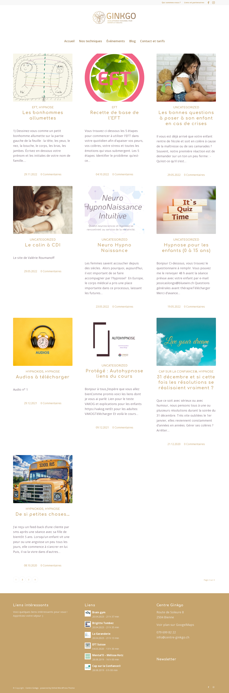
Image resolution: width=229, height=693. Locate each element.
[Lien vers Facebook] (208, 2)
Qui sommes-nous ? (171, 2)
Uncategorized (186, 107)
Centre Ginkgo (32, 688)
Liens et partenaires (194, 2)
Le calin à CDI (43, 245)
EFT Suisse (99, 644)
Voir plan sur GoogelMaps (175, 625)
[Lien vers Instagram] (213, 2)
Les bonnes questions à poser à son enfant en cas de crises (186, 118)
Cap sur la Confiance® (178, 371)
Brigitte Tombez (103, 623)
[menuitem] (171, 2)
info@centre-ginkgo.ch (173, 637)
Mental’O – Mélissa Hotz (107, 655)
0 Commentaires (51, 174)
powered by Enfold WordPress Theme (57, 688)
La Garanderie (101, 633)
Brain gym (98, 612)
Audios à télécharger (43, 377)
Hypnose (46, 107)
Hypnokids (34, 371)
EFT (34, 107)
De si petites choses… (42, 514)
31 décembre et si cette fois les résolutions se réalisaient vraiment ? (186, 382)
